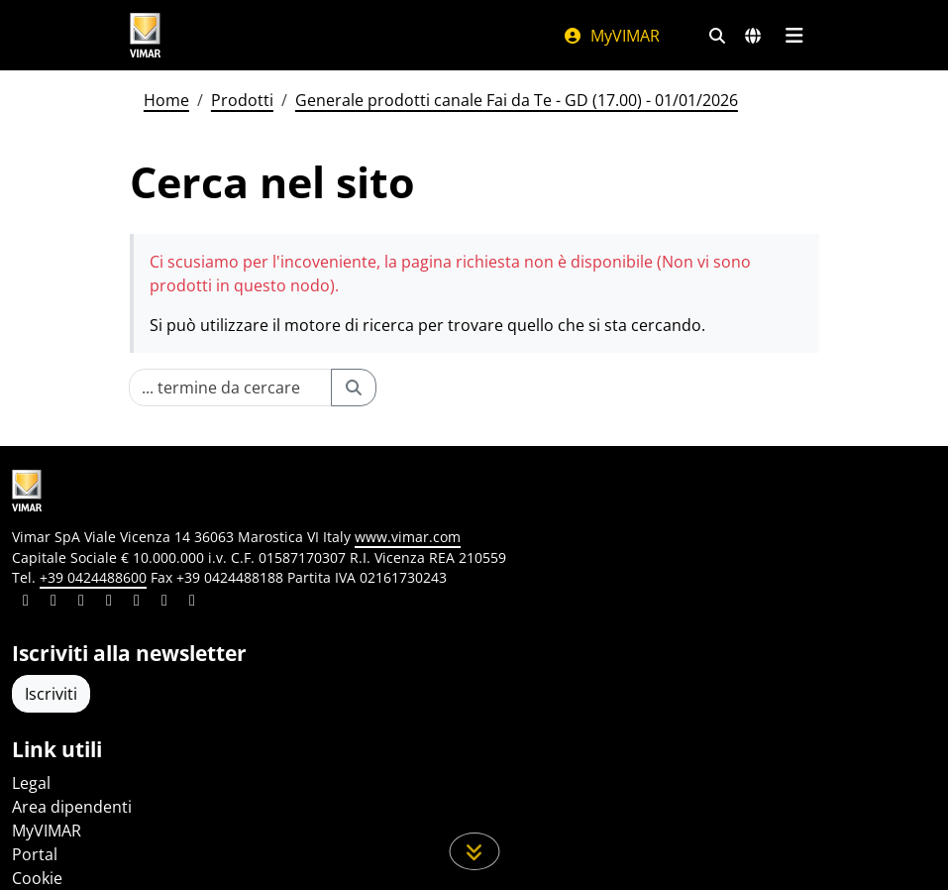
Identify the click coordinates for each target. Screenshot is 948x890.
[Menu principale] (795, 36)
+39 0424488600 (93, 577)
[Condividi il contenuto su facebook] (53, 602)
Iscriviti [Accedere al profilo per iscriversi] (51, 694)
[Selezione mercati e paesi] (753, 36)
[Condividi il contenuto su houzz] (164, 602)
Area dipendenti (72, 807)
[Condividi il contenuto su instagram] (109, 602)
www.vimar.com (408, 536)
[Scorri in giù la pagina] (474, 851)
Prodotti (242, 100)
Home (166, 100)
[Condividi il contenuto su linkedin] (26, 602)
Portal (34, 854)
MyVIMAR (611, 36)
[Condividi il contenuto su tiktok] (192, 602)
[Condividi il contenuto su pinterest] (81, 602)
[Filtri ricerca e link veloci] (717, 36)
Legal (31, 783)
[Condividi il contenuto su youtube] (137, 602)
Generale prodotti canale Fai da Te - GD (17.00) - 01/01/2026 (516, 100)
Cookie (37, 878)
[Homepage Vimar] (145, 35)
